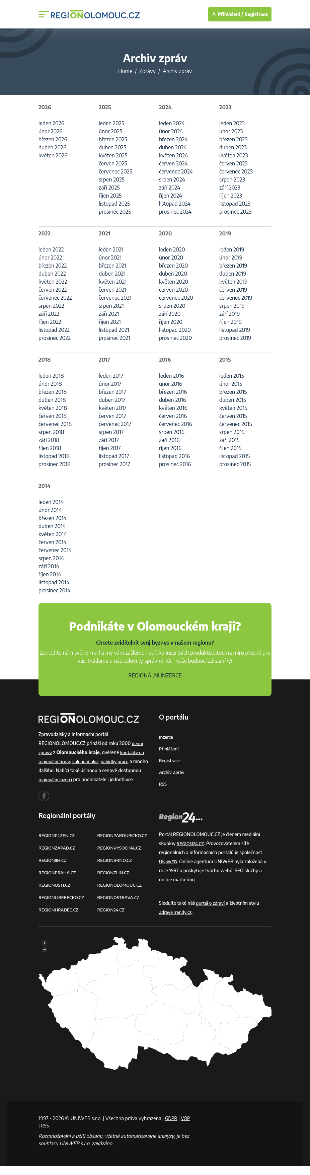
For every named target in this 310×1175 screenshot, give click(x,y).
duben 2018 (52, 399)
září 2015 (229, 440)
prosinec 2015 (235, 464)
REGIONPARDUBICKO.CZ (123, 844)
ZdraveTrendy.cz (176, 921)
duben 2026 (52, 147)
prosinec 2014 (54, 590)
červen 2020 (173, 289)
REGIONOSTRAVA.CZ (119, 906)
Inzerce (166, 737)
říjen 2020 (170, 321)
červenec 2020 (176, 297)
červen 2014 (52, 542)
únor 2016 (170, 383)
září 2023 (229, 187)
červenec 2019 (235, 297)
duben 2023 (233, 147)
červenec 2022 (55, 297)
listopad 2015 (234, 456)
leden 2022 (51, 249)
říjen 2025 (110, 195)
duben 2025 (112, 147)
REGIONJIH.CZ (53, 869)
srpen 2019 (232, 305)
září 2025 (109, 187)
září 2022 (48, 313)
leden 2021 (111, 249)
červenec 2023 (236, 171)
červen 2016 (173, 416)
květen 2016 (173, 408)
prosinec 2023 (235, 211)
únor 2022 (50, 257)
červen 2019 (233, 289)
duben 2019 (232, 273)
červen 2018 (52, 416)
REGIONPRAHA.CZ (58, 881)
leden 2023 (232, 123)
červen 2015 (233, 416)
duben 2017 (112, 399)
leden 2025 (111, 123)
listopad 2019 (234, 329)
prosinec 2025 (115, 211)
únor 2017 (110, 383)
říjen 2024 (170, 195)
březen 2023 (233, 139)
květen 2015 (233, 408)
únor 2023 (231, 131)
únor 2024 (171, 131)
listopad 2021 (114, 329)
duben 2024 (173, 147)
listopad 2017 (114, 456)
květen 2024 (173, 155)
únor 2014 (50, 510)
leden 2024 (172, 123)
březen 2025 (113, 139)
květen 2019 (233, 281)
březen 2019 (233, 265)
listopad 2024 (174, 203)
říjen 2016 (170, 448)
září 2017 (109, 440)
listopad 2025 (114, 203)
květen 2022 (52, 281)
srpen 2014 (51, 558)
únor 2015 (230, 383)
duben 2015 (232, 399)
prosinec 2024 (175, 211)
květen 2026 (53, 155)
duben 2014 (52, 526)
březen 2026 (52, 139)
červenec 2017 (115, 424)
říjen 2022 (49, 321)
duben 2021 (112, 273)
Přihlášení (169, 748)
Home (125, 71)
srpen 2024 (172, 179)
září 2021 (109, 313)
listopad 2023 (234, 203)
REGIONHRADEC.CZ (59, 919)
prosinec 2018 (54, 464)
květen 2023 (233, 155)
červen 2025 (113, 163)
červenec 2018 (55, 424)
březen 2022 (52, 265)
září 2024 (169, 187)
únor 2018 (50, 383)
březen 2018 (52, 391)
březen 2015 (233, 391)
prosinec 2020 (175, 338)
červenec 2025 (115, 171)
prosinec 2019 (235, 338)
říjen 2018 (49, 448)
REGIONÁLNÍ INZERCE (155, 675)
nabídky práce (119, 761)
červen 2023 (233, 163)
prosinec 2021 (114, 338)
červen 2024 (173, 163)
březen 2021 (112, 265)
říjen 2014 (49, 574)
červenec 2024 (176, 171)
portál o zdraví (211, 912)
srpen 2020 (172, 305)
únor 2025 (110, 131)
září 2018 (48, 440)
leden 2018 (51, 375)
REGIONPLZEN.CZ (57, 844)
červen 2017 (112, 416)
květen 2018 (52, 408)
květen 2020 (173, 281)
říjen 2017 (110, 448)
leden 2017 (111, 375)
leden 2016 (171, 375)
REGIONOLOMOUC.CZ (121, 894)
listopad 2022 (54, 329)
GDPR (171, 1127)
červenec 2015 (235, 424)
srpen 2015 (231, 432)
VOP (43, 1134)
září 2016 (169, 440)
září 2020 (169, 313)
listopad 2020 (175, 329)
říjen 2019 (230, 321)
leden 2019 (231, 249)
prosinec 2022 (54, 338)
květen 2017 (113, 408)
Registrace (256, 14)
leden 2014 (51, 502)
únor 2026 (50, 131)
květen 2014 (52, 534)
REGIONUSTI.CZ (55, 894)
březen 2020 (173, 265)
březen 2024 (173, 139)
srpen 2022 (51, 305)
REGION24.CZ (111, 919)
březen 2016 (173, 391)
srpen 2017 (111, 432)
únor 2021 (110, 257)
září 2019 (229, 313)
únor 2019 (230, 257)
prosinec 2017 (114, 464)
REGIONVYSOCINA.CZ (120, 857)
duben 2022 (52, 273)
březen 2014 (52, 518)
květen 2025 (113, 155)
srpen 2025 (112, 179)
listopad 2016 (174, 456)
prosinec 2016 (175, 464)
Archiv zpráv (172, 772)
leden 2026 (51, 123)
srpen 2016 (171, 432)
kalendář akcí (88, 761)
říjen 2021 (110, 321)
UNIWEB (168, 870)
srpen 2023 (232, 179)
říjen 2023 (230, 195)
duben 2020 (173, 273)
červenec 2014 (55, 550)
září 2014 (48, 566)
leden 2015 (231, 375)
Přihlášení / (227, 14)
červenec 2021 (115, 297)
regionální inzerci (80, 779)
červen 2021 (112, 289)
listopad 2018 (54, 456)
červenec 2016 (175, 424)
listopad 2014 (53, 582)
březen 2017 (112, 391)
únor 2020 (171, 257)
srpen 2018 (51, 432)
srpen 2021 (111, 305)
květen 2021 (113, 281)
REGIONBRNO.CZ (115, 869)
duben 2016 (172, 399)
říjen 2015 (230, 448)
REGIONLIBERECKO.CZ (62, 906)
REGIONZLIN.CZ (114, 881)
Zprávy (147, 71)
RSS (163, 784)
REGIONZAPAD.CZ (57, 857)
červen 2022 (52, 289)
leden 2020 (172, 249)
